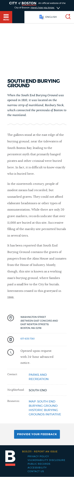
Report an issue (40, 451)
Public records (39, 464)
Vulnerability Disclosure (46, 460)
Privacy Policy (38, 456)
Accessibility (37, 468)
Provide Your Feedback (37, 434)
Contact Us (36, 471)
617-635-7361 (27, 339)
